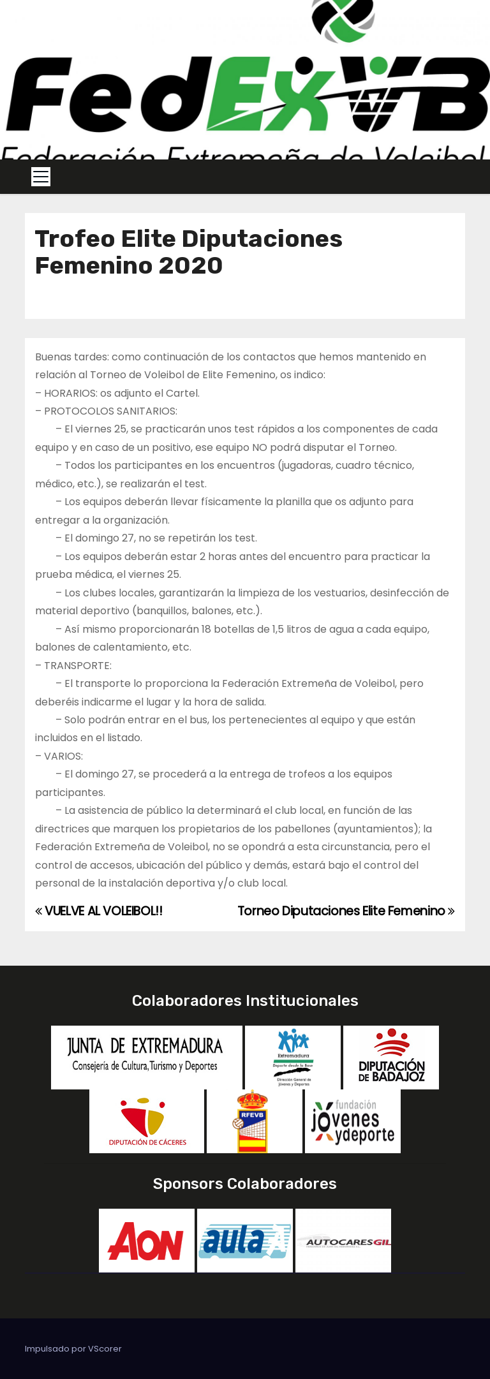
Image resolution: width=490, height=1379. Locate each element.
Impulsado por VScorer (73, 1349)
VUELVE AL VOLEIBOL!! (99, 911)
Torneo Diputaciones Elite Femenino (346, 911)
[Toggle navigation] (41, 176)
